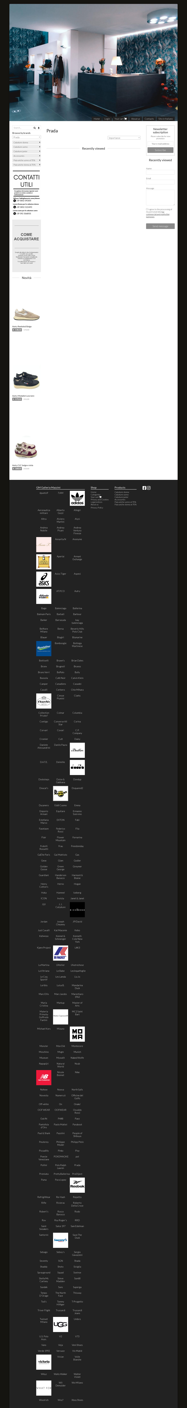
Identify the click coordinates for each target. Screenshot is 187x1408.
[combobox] (124, 138)
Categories (95, 494)
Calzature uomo (21, 147)
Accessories (19, 156)
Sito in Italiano (165, 118)
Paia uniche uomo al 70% (24, 160)
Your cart (121, 118)
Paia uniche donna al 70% (25, 164)
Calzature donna (21, 142)
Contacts (149, 118)
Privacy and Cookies (100, 499)
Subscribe (160, 150)
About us (135, 118)
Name (149, 168)
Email (148, 178)
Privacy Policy (97, 507)
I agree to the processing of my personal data (159, 213)
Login (107, 118)
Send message (160, 226)
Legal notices (96, 502)
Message (150, 188)
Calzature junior (20, 151)
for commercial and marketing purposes (157, 214)
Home (97, 118)
